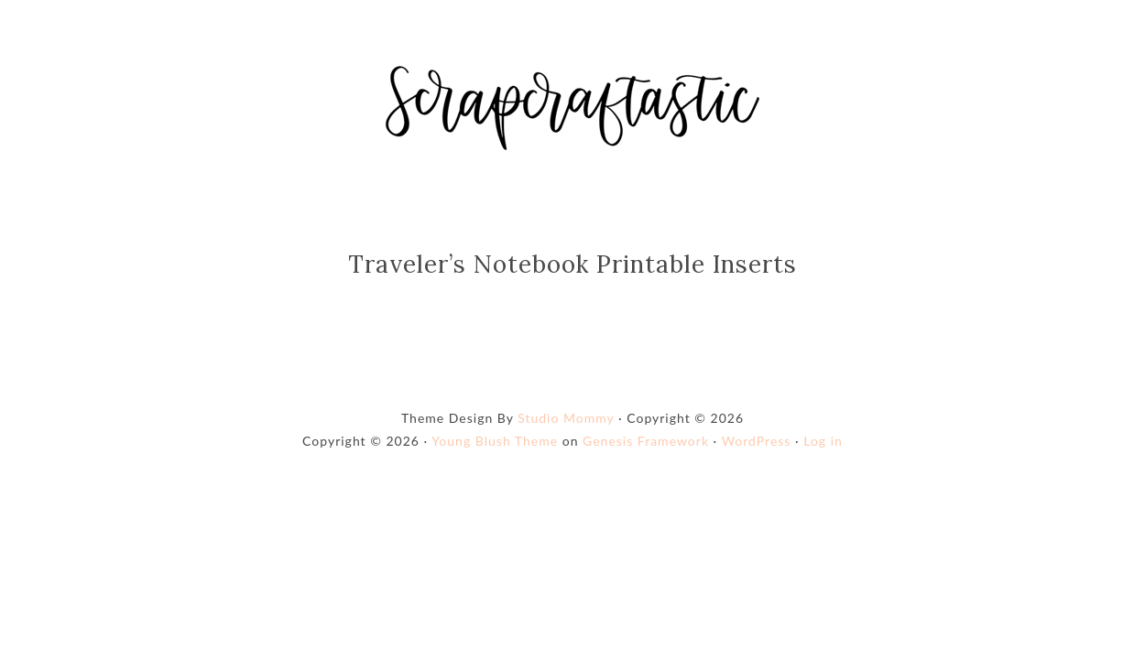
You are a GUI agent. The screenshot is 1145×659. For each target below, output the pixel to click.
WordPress (756, 440)
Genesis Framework (646, 440)
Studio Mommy (566, 418)
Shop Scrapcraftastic (572, 108)
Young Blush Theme (494, 440)
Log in (823, 440)
